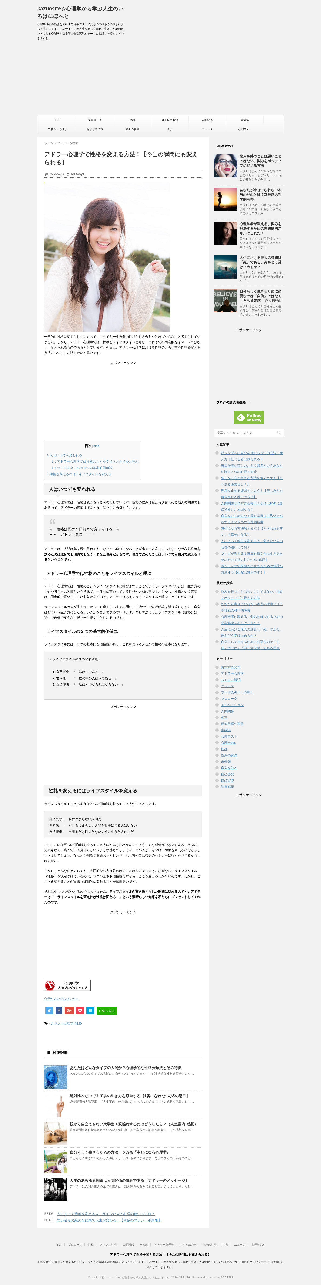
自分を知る (229, 768)
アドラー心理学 (57, 129)
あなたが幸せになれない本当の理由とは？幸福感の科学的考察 (260, 195)
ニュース (207, 129)
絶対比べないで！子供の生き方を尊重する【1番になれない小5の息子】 (130, 1096)
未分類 (226, 761)
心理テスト (229, 736)
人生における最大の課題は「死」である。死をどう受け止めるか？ (260, 262)
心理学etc (244, 129)
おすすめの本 (95, 129)
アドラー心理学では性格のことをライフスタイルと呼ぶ (95, 461)
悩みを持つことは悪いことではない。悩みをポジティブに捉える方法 (260, 161)
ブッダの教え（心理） (237, 692)
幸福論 (245, 120)
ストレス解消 (169, 120)
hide (96, 446)
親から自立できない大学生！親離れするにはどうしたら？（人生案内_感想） (134, 1124)
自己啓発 (227, 774)
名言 (170, 129)
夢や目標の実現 (232, 724)
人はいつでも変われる (64, 455)
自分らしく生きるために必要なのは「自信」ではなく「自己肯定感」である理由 (260, 296)
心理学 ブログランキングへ (61, 998)
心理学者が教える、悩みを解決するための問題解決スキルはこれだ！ (260, 228)
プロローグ (95, 120)
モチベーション (232, 705)
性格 (132, 120)
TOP (57, 120)
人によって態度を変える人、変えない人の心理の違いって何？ (106, 1214)
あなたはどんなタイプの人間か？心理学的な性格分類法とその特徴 (125, 1067)
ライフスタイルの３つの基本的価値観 (82, 468)
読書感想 (227, 787)
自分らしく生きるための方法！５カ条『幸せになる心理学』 (120, 1152)
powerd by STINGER (219, 1277)
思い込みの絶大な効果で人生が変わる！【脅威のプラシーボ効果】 (109, 1220)
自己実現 (227, 780)
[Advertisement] (160, 80)
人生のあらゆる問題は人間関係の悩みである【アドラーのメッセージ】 (129, 1180)
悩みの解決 (132, 129)
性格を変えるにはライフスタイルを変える (79, 474)
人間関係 (207, 120)
